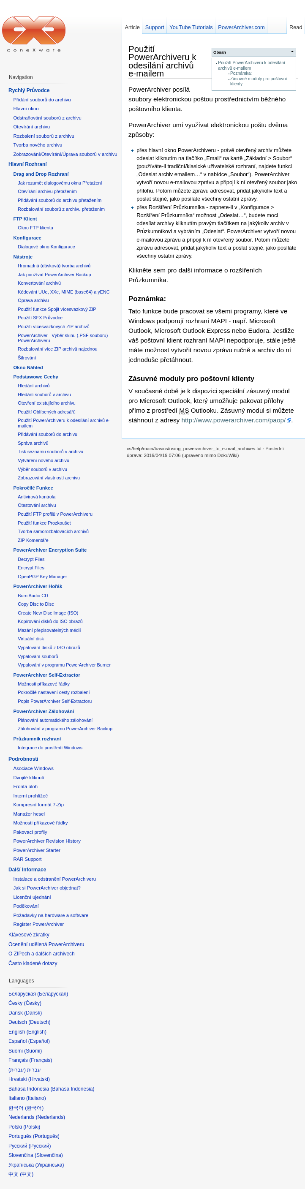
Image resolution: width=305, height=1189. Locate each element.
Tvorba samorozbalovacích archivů (53, 531)
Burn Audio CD (33, 595)
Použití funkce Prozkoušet (44, 522)
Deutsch (39, 1022)
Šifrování (27, 357)
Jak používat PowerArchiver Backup (54, 274)
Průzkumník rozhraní (37, 738)
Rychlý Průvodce (28, 90)
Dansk (33, 1013)
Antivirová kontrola (36, 496)
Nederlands (50, 1117)
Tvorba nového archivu (37, 144)
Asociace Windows (33, 768)
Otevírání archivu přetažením (47, 191)
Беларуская (52, 994)
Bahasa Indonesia (72, 1089)
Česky (33, 1003)
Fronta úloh (25, 786)
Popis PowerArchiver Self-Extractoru (55, 701)
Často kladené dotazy (32, 963)
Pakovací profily (30, 832)
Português (46, 1136)
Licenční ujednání (32, 897)
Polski (31, 1127)
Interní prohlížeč (30, 795)
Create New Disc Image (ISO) (48, 612)
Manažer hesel (29, 813)
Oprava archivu (33, 300)
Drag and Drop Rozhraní (40, 174)
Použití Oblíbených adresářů (47, 411)
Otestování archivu (37, 505)
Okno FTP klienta (35, 227)
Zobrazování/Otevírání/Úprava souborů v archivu (65, 154)
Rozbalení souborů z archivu (43, 136)
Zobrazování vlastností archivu (49, 477)
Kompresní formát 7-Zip (38, 804)
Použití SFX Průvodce (40, 317)
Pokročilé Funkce (33, 487)
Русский (39, 1146)
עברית (17, 1070)
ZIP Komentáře (33, 540)
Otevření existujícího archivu (47, 402)
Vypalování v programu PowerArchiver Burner (64, 664)
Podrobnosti (23, 759)
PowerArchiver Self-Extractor (46, 674)
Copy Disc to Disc (36, 604)
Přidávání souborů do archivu (47, 434)
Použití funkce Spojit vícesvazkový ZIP (57, 309)
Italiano (36, 1098)
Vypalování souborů (38, 656)
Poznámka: (241, 73)
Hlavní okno (25, 108)
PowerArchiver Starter (36, 850)
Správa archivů (33, 443)
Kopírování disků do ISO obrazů (50, 621)
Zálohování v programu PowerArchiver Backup (65, 728)
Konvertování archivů (39, 283)
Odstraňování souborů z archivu (47, 117)
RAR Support (27, 859)
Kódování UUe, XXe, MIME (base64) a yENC (63, 291)
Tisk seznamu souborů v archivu (50, 451)
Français (40, 1060)
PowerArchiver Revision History (47, 840)
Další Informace (27, 870)
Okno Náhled (28, 367)
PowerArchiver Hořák (37, 586)
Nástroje (23, 256)
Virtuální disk (31, 638)
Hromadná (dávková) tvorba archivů (54, 265)
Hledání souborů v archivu (44, 394)
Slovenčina (48, 1155)
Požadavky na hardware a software (50, 915)
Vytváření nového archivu (43, 460)
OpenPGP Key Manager (42, 576)
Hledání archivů (33, 385)
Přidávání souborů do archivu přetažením (59, 200)
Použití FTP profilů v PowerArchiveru (55, 514)
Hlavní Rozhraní (27, 164)
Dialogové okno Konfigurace (46, 246)
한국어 (34, 1108)
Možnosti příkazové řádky (44, 683)
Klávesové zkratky (28, 935)
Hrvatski (39, 1079)
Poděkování (25, 906)
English (36, 1032)
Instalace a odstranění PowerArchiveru (54, 879)
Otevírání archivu (31, 126)
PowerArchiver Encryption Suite (50, 549)
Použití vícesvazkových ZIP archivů (54, 326)
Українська (49, 1165)
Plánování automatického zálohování (55, 720)
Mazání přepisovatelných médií (49, 630)
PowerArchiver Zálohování (43, 711)
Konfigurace (27, 237)
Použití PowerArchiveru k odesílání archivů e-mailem (162, 61)
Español (39, 1041)
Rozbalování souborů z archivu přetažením (61, 209)
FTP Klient (25, 218)
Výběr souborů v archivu (42, 469)
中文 (27, 1174)
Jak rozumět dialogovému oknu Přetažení (60, 182)
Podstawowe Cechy (35, 376)
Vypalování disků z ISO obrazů (49, 647)
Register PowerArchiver (38, 924)
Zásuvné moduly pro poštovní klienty (191, 379)
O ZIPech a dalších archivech (41, 954)
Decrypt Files (31, 559)
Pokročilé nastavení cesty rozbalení (54, 692)
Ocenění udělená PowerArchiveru (46, 944)
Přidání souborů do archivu (42, 99)
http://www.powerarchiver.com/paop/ (234, 420)
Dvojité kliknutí (28, 777)
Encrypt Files (31, 567)
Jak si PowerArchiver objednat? (47, 887)
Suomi (33, 1051)
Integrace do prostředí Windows (50, 747)
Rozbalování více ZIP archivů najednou (57, 348)
